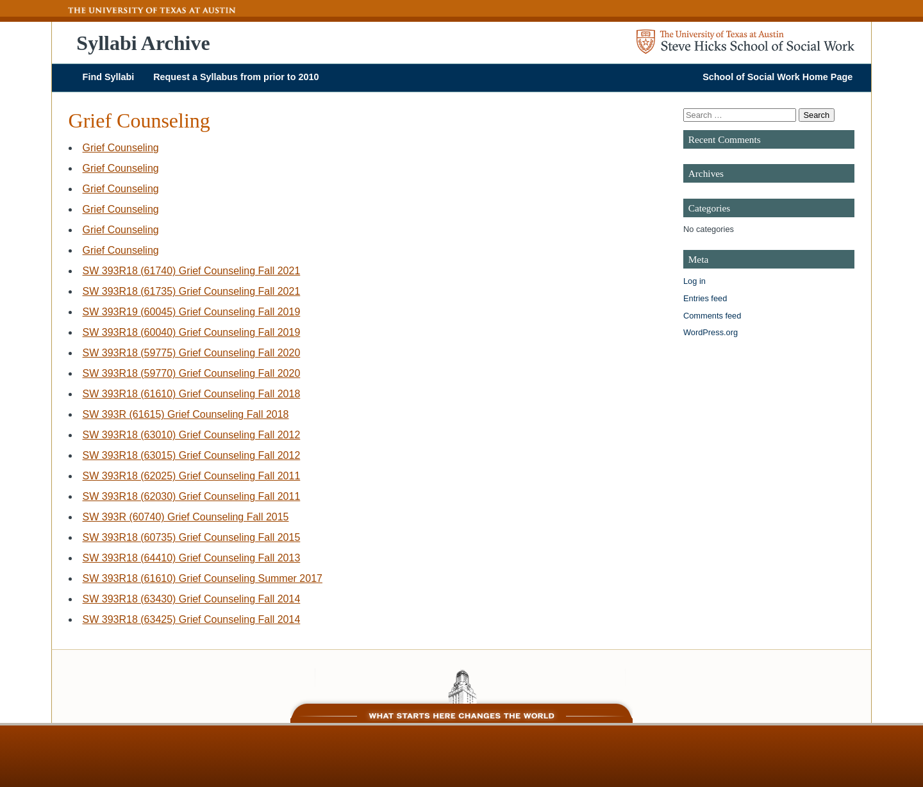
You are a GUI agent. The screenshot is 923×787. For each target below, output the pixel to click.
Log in (694, 281)
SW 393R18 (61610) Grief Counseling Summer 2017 (202, 578)
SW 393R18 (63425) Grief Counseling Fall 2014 (192, 619)
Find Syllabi (109, 77)
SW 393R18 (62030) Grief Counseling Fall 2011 (192, 496)
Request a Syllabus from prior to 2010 (236, 77)
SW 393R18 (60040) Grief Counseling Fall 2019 (192, 332)
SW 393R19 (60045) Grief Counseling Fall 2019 (192, 311)
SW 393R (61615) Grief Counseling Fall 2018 (186, 414)
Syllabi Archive (143, 42)
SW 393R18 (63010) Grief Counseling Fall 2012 (192, 434)
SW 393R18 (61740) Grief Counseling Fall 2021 (192, 270)
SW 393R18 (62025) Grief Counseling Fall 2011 (192, 475)
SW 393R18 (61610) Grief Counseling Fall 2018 (192, 393)
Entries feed (705, 298)
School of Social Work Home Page (777, 77)
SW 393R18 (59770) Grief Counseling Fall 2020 (192, 373)
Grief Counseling (121, 147)
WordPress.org (710, 332)
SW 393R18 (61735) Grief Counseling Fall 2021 (192, 291)
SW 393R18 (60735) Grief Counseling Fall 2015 (192, 537)
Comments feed (712, 315)
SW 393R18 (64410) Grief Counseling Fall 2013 (192, 557)
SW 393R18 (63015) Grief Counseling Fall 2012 (192, 455)
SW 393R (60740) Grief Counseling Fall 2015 (186, 516)
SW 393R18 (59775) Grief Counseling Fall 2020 (192, 352)
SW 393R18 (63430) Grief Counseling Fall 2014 (192, 598)
